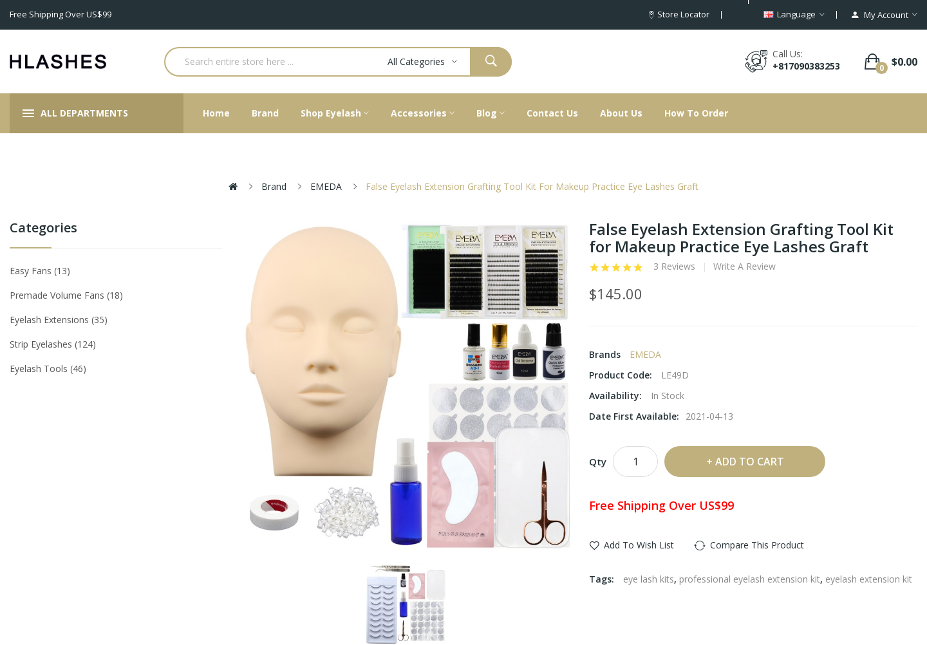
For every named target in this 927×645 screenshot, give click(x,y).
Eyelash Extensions (59, 319)
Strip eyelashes (53, 344)
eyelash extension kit (868, 579)
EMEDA (326, 186)
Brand (273, 186)
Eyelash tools (48, 368)
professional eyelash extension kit (749, 579)
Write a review (744, 266)
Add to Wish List (639, 545)
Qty (597, 461)
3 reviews (674, 266)
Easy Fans (40, 271)
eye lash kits (648, 579)
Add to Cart (749, 461)
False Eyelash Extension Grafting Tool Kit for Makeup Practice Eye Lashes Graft (532, 186)
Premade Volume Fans (66, 295)
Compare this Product (757, 545)
